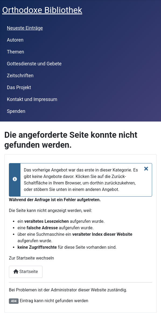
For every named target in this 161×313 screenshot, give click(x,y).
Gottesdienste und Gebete (34, 63)
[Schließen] (146, 168)
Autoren (15, 40)
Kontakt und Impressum (32, 99)
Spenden (16, 111)
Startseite (25, 271)
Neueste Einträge (25, 28)
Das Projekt (19, 87)
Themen (15, 52)
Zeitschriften (20, 75)
